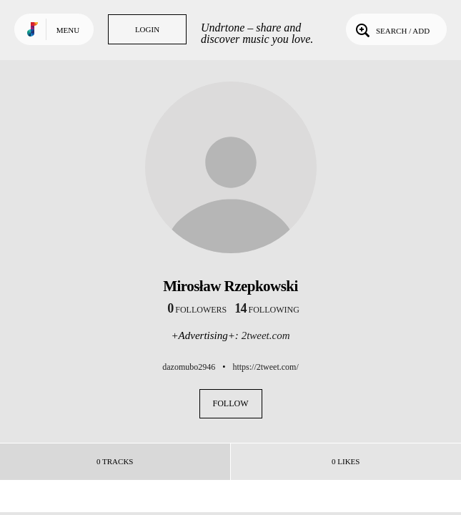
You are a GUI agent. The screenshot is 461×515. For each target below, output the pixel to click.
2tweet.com (266, 335)
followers (197, 310)
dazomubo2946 (188, 367)
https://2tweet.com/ (265, 367)
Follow (231, 403)
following (266, 310)
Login (147, 29)
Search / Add (391, 29)
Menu (67, 30)
